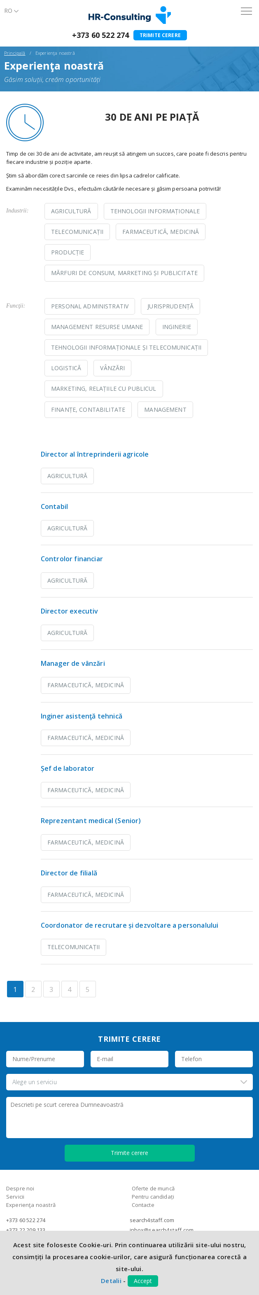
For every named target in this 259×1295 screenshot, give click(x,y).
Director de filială (69, 872)
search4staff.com (152, 1220)
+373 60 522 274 (100, 35)
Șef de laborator (68, 768)
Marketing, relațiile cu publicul (103, 388)
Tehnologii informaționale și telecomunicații (126, 347)
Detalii (111, 1280)
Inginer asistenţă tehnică (81, 716)
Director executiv (69, 611)
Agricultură (71, 211)
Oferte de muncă (153, 1188)
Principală (15, 53)
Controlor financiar (72, 558)
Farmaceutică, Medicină (160, 232)
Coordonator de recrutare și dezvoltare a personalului (129, 925)
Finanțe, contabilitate (88, 409)
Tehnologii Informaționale (155, 211)
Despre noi (20, 1188)
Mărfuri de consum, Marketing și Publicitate (124, 273)
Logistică (66, 368)
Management (165, 409)
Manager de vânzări (73, 663)
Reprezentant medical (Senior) (91, 820)
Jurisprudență (170, 306)
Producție (67, 252)
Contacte (143, 1205)
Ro (8, 10)
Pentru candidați (153, 1196)
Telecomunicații (77, 232)
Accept (143, 1281)
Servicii (15, 1196)
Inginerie (176, 327)
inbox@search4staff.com (162, 1230)
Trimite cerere (160, 35)
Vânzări (112, 368)
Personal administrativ (89, 306)
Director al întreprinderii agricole (95, 454)
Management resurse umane (97, 327)
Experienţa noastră (31, 1205)
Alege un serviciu (34, 1082)
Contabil (54, 506)
